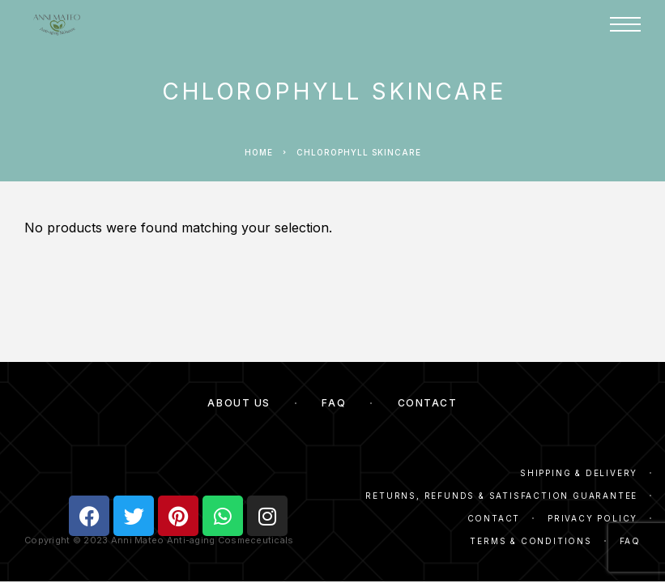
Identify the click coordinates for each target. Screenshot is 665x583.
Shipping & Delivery (578, 473)
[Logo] (56, 24)
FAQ (334, 403)
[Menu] (625, 24)
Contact (428, 403)
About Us (238, 403)
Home (259, 152)
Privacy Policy (592, 518)
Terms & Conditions (530, 541)
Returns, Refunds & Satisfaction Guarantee (501, 495)
